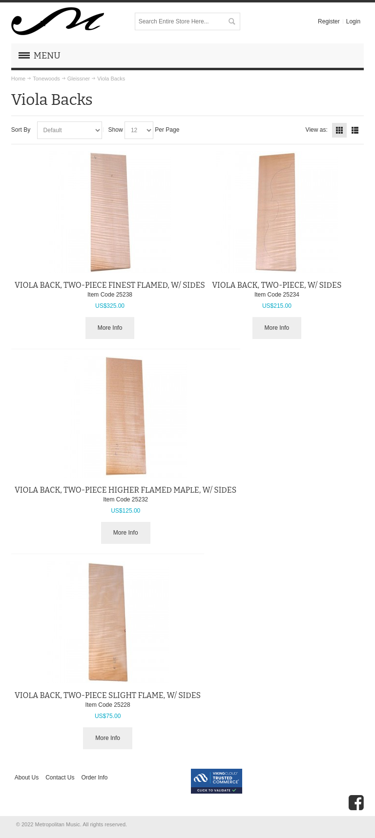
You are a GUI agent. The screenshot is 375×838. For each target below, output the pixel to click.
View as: (317, 129)
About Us (27, 777)
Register (329, 21)
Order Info (95, 777)
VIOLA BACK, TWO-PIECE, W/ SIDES (276, 285)
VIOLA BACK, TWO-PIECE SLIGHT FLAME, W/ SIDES (108, 695)
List (355, 130)
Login (353, 21)
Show (115, 129)
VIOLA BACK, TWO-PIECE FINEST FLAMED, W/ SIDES (110, 285)
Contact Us (59, 777)
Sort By (20, 129)
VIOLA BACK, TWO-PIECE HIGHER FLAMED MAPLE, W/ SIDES (125, 490)
